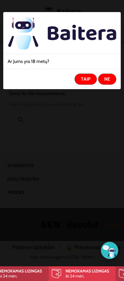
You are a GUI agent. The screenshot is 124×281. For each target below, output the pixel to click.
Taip (86, 79)
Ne (107, 79)
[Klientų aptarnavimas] (109, 250)
